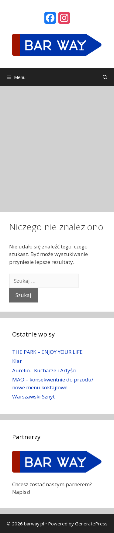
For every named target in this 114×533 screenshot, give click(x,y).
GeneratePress (91, 524)
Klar (17, 360)
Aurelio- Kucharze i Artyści (44, 370)
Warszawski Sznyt (33, 396)
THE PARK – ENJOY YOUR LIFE (47, 351)
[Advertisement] (57, 146)
